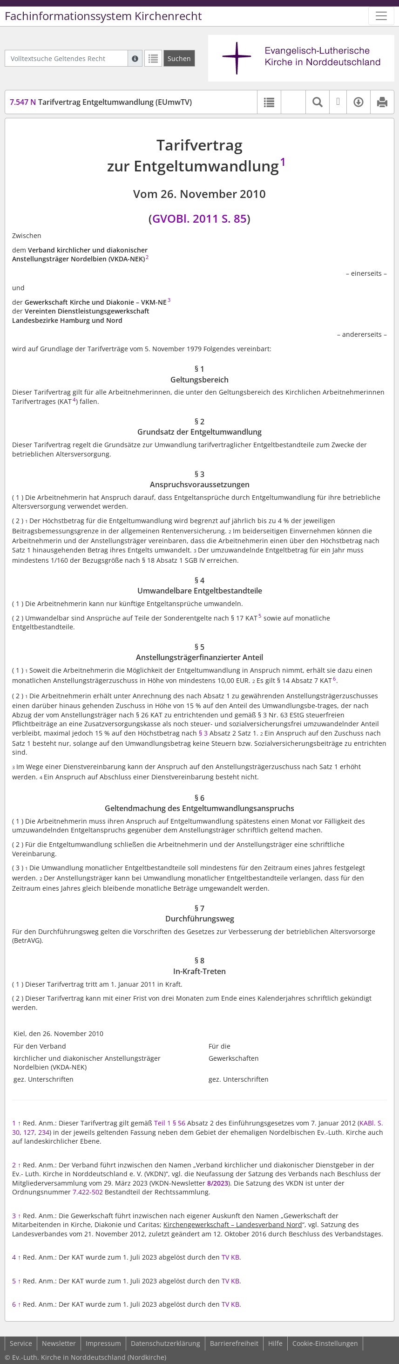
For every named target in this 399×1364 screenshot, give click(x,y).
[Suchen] (179, 58)
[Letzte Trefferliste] (153, 58)
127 (28, 1132)
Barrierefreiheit (234, 1343)
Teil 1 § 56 (169, 1122)
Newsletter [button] (59, 1343)
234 (43, 1132)
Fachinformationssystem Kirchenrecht (103, 16)
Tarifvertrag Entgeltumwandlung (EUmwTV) (101, 102)
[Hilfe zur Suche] (135, 58)
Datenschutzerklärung (165, 1343)
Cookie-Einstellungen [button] (325, 1343)
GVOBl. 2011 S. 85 (199, 218)
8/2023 (217, 1183)
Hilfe (275, 1343)
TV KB (230, 1257)
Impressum (103, 1343)
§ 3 (204, 733)
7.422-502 (88, 1191)
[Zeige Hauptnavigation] (381, 16)
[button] (293, 102)
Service (21, 1343)
